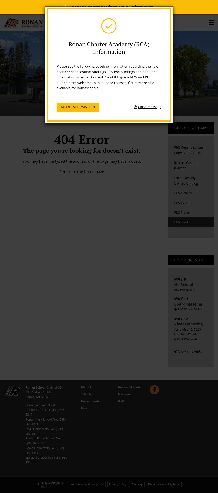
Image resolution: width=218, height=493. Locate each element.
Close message (149, 106)
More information (78, 107)
